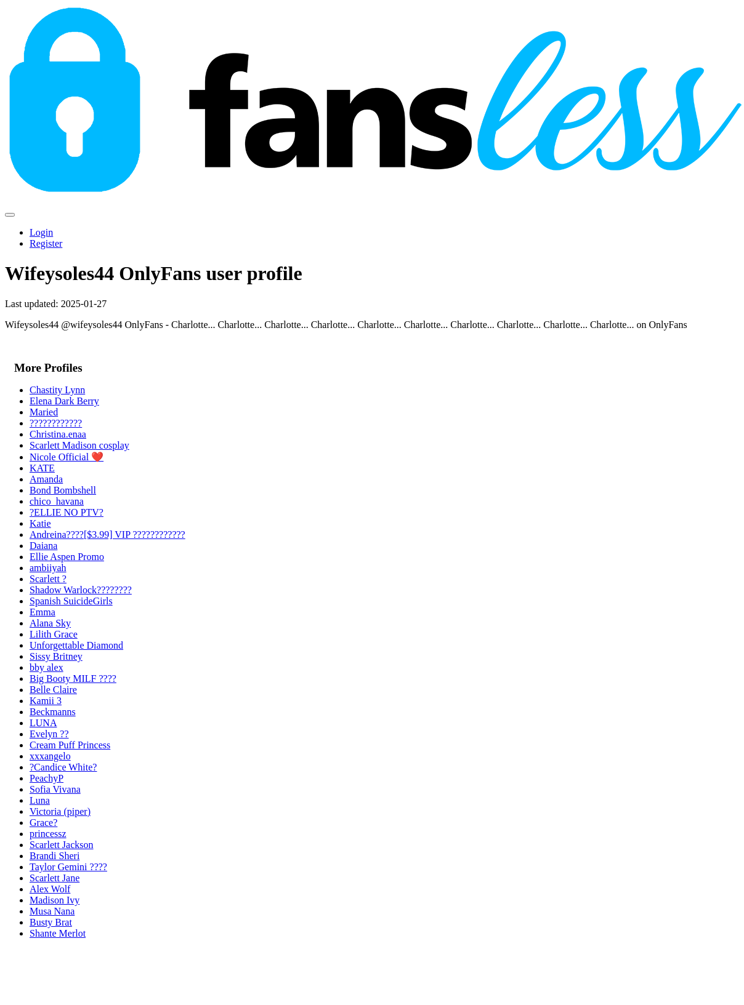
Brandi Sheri (54, 856)
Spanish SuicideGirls (71, 601)
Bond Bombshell (63, 490)
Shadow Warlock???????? (81, 590)
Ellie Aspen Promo (67, 556)
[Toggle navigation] (10, 215)
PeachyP (46, 778)
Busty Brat (51, 922)
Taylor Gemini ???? (68, 867)
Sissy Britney (56, 656)
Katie (40, 523)
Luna (40, 800)
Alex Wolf (50, 889)
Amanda (46, 479)
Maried (44, 412)
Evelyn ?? (49, 734)
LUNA (43, 723)
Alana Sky (50, 623)
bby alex (46, 667)
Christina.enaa (58, 434)
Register (46, 243)
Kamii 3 (46, 700)
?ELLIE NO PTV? (66, 512)
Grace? (43, 822)
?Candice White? (63, 767)
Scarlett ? (48, 579)
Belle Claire (53, 689)
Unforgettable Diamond (76, 645)
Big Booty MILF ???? (73, 678)
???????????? (56, 423)
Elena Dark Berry (64, 401)
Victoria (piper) (60, 811)
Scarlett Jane (54, 878)
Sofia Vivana (55, 789)
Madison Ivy (54, 900)
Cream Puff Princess (70, 745)
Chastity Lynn (57, 390)
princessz (48, 833)
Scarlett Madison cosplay (79, 445)
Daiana (43, 545)
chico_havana (57, 501)
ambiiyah (48, 568)
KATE (42, 468)
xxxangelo (50, 756)
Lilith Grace (54, 634)
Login (41, 232)
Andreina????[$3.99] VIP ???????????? (107, 534)
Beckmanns (53, 712)
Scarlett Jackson (62, 844)
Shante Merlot (58, 933)
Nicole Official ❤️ (66, 457)
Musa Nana (52, 911)
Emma (42, 612)
